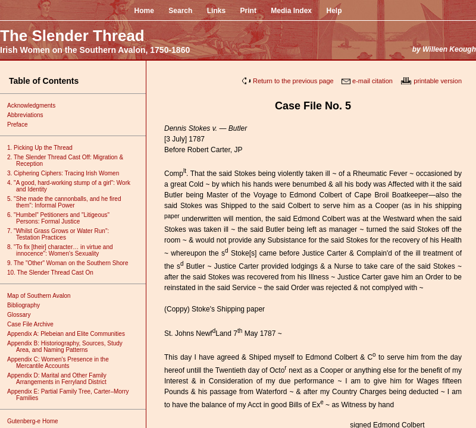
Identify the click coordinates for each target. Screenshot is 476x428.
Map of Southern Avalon (43, 295)
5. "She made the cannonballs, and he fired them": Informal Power (68, 202)
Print (248, 11)
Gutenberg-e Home (37, 421)
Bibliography (28, 305)
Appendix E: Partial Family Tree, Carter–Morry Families (72, 394)
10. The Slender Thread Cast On (54, 272)
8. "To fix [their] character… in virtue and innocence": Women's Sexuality (64, 250)
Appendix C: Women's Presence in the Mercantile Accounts (62, 362)
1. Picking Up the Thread (44, 147)
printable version (438, 80)
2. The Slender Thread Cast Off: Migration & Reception (69, 160)
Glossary (23, 314)
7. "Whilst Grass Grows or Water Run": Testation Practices (62, 234)
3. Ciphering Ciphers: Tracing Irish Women (67, 173)
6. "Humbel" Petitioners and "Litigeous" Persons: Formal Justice (62, 218)
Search (180, 11)
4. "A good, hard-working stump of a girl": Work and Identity (73, 186)
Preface (21, 124)
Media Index (291, 11)
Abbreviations (29, 115)
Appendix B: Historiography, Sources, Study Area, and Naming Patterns (69, 346)
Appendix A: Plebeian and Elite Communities (70, 334)
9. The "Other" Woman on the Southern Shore (72, 263)
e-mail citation (372, 80)
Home (144, 11)
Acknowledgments (35, 105)
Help (334, 11)
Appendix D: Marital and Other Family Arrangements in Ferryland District (61, 378)
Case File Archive (35, 324)
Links (216, 11)
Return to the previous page (293, 80)
